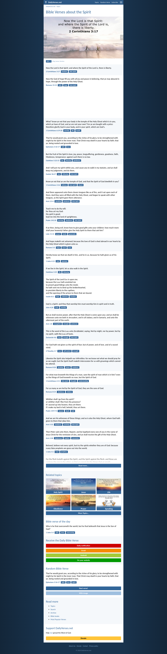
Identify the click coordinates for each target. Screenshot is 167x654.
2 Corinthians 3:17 (53, 71)
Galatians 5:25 (51, 272)
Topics (97, 2)
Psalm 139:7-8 (51, 411)
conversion (75, 438)
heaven (61, 411)
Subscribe (115, 2)
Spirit (74, 582)
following (65, 174)
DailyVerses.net (50, 6)
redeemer (65, 296)
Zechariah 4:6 (51, 337)
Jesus (62, 532)
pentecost (66, 201)
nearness (64, 261)
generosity (72, 234)
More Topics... (83, 513)
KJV (49, 61)
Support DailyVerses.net (59, 628)
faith (60, 85)
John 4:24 (49, 307)
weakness (75, 367)
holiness (64, 185)
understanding (83, 381)
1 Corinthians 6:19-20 (54, 130)
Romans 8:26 (51, 367)
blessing (68, 160)
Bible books (55, 616)
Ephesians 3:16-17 (53, 147)
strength (66, 324)
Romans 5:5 (50, 247)
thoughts (73, 381)
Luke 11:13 (50, 234)
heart (64, 248)
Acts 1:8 (49, 324)
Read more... (83, 466)
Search (53, 609)
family (64, 234)
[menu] (121, 3)
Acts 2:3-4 (50, 201)
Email (83, 550)
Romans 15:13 (51, 85)
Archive (53, 613)
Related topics (54, 475)
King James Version (58, 61)
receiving (67, 424)
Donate (83, 638)
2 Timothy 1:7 (51, 351)
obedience (69, 220)
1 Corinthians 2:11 (53, 381)
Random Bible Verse (57, 568)
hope (65, 85)
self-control (67, 351)
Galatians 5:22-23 (52, 160)
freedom (64, 71)
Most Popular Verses (58, 619)
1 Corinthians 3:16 (53, 185)
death (67, 411)
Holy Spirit (73, 71)
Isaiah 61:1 (50, 296)
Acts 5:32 (49, 424)
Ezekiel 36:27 (51, 174)
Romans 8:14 (51, 392)
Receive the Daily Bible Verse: (62, 540)
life (73, 130)
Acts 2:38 (49, 438)
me (51, 633)
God (57, 261)
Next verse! (83, 588)
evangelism (57, 324)
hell (73, 411)
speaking (58, 201)
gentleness (77, 160)
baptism (67, 438)
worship (66, 130)
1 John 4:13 (50, 261)
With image (83, 593)
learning (60, 220)
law (62, 160)
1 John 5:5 (50, 532)
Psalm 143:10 (51, 220)
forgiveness (58, 438)
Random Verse (105, 2)
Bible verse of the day (58, 521)
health (78, 130)
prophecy (64, 452)
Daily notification (83, 546)
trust (57, 452)
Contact (85, 646)
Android (83, 555)
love (68, 147)
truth (56, 307)
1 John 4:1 (50, 452)
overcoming (70, 532)
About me (72, 646)
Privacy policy (93, 646)
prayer (58, 234)
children (69, 392)
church (80, 185)
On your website (83, 560)
